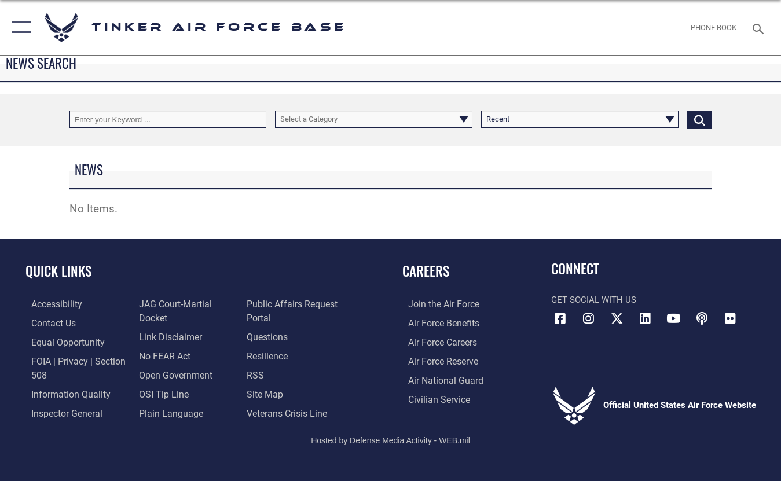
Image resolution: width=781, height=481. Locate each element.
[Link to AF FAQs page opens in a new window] (268, 336)
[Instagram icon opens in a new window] (588, 318)
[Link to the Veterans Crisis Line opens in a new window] (288, 410)
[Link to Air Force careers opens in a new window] (436, 341)
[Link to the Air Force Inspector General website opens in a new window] (59, 410)
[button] (19, 27)
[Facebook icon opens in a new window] (560, 318)
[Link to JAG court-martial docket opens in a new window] (187, 304)
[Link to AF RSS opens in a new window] (257, 373)
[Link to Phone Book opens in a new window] (714, 27)
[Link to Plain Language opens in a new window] (166, 397)
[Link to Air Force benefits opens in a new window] (436, 322)
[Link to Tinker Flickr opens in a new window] (730, 318)
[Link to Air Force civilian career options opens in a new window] (431, 397)
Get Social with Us (593, 300)
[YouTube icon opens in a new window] (673, 318)
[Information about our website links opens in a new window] (167, 322)
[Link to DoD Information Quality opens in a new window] (62, 392)
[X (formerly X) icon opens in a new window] (616, 318)
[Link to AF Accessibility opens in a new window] (50, 304)
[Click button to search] (699, 119)
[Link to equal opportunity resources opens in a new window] (59, 341)
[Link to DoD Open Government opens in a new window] (171, 360)
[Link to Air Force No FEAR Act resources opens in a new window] (162, 341)
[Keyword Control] (168, 119)
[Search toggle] (760, 28)
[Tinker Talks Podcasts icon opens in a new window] (701, 318)
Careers (425, 271)
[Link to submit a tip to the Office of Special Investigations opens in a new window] (160, 378)
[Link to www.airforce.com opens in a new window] (436, 304)
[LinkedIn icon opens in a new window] (645, 318)
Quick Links (58, 271)
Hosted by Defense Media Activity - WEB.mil (390, 433)
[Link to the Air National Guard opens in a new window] (438, 378)
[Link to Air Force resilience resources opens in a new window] (269, 354)
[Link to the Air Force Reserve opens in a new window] (436, 360)
